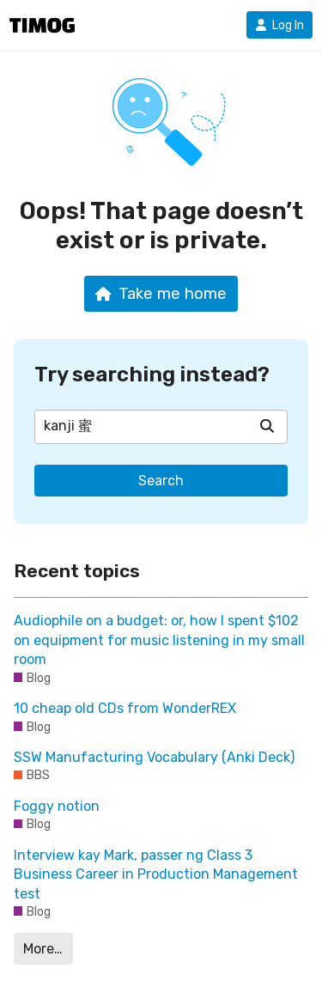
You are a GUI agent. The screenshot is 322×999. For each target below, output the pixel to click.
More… (43, 949)
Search (161, 480)
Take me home (161, 293)
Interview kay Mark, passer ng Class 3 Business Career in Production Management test (156, 874)
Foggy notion (57, 806)
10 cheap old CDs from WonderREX (125, 708)
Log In (279, 25)
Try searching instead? (152, 374)
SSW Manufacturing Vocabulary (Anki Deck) (154, 757)
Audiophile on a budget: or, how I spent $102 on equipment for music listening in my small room (159, 639)
